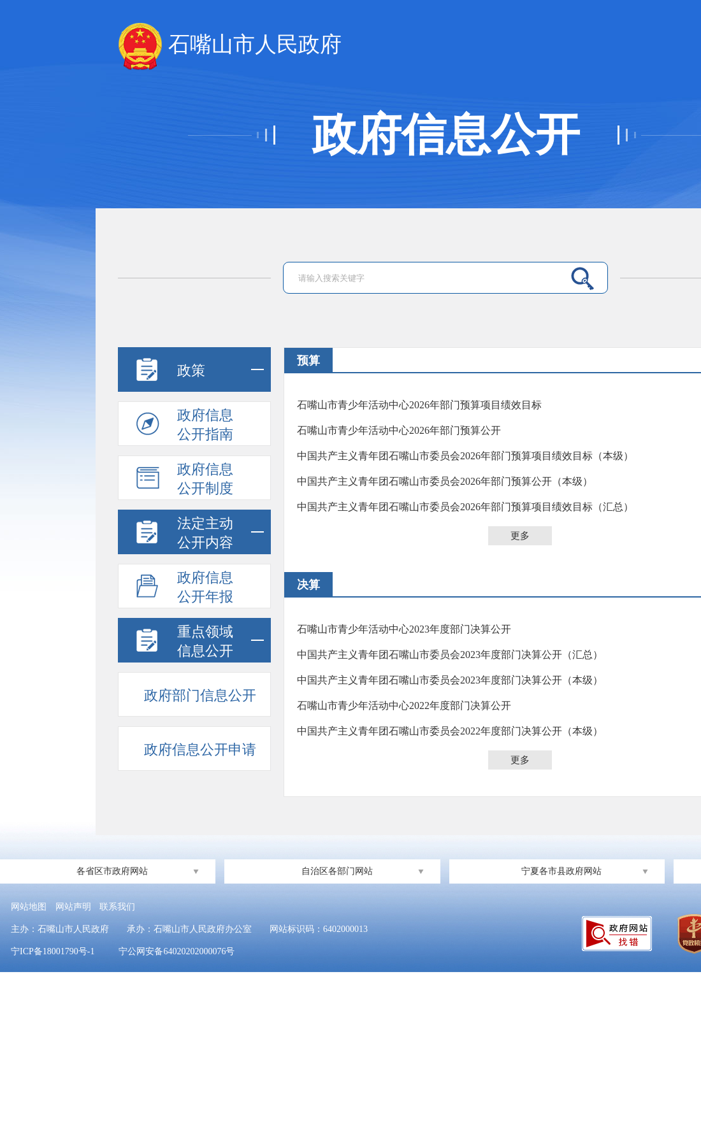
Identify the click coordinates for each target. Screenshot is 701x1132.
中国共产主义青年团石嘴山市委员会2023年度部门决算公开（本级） (450, 680)
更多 (520, 536)
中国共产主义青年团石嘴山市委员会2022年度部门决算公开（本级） (450, 731)
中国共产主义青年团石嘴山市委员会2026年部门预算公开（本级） (445, 481)
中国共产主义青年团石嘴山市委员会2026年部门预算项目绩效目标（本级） (465, 455)
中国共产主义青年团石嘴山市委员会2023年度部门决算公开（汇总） (450, 654)
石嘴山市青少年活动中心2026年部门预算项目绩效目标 (419, 404)
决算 (308, 584)
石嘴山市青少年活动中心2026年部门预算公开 (399, 430)
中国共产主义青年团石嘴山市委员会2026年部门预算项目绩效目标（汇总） (465, 506)
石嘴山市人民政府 (230, 45)
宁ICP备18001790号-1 (52, 951)
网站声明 (73, 907)
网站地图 (29, 907)
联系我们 (117, 907)
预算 (308, 360)
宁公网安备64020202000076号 (177, 951)
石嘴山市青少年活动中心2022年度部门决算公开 (404, 705)
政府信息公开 (446, 135)
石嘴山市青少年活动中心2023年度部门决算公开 (404, 629)
